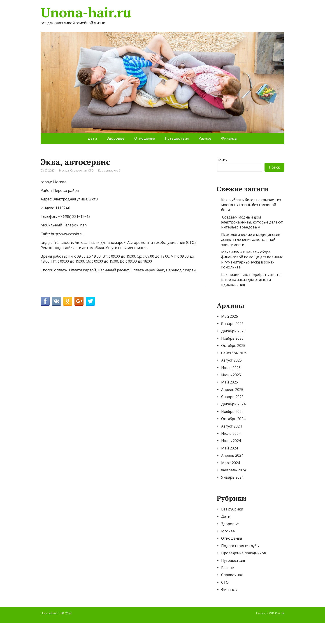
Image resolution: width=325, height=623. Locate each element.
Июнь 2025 (231, 374)
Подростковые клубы (240, 545)
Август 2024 (231, 426)
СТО (91, 170)
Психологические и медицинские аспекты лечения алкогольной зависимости (250, 239)
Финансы (229, 138)
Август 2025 (231, 360)
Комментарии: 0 (109, 170)
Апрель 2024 (232, 455)
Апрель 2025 (232, 389)
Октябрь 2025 (233, 345)
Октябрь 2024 (233, 418)
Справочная (78, 170)
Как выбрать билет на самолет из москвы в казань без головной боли (251, 204)
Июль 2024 (231, 433)
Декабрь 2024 (233, 404)
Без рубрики (232, 509)
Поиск (222, 160)
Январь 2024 (232, 477)
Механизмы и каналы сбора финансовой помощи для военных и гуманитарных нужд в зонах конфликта (252, 259)
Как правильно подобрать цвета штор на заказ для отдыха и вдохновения (251, 279)
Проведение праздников (243, 552)
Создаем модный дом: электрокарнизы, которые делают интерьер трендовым (252, 222)
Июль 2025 (231, 367)
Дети (92, 138)
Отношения (144, 138)
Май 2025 (229, 382)
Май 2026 (229, 316)
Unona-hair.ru (86, 12)
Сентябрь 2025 (234, 352)
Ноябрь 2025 (232, 338)
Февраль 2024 (233, 470)
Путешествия (177, 138)
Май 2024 (229, 448)
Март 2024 (230, 462)
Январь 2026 (232, 323)
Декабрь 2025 (233, 331)
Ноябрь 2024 (232, 411)
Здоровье (115, 138)
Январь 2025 (232, 396)
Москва (64, 170)
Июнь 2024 (231, 440)
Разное (205, 138)
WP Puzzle (276, 613)
